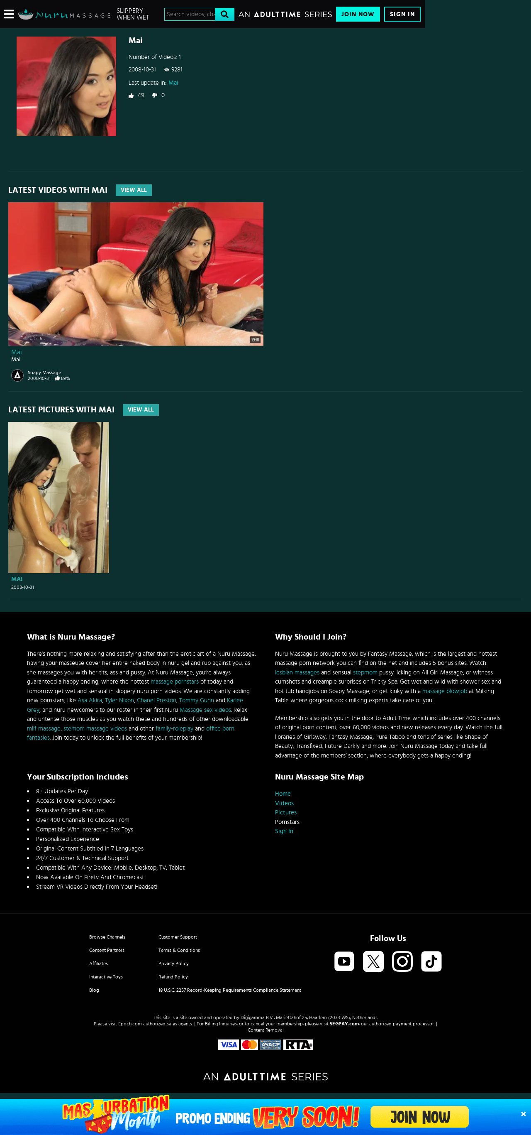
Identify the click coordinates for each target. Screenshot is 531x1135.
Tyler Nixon (119, 700)
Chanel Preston (156, 700)
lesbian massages (297, 672)
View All (134, 190)
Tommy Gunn (196, 700)
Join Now (358, 14)
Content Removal (266, 1029)
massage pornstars (175, 682)
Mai (173, 83)
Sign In (402, 14)
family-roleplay (174, 729)
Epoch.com (130, 1023)
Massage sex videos (205, 710)
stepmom (365, 672)
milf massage (44, 729)
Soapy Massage (44, 372)
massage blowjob (444, 691)
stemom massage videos (95, 729)
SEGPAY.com (344, 1023)
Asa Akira (90, 700)
